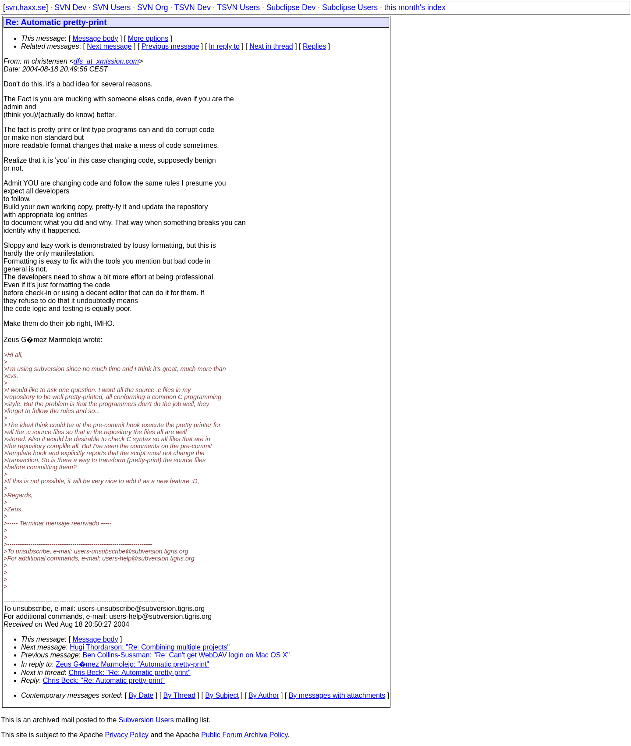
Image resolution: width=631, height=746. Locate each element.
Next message (109, 46)
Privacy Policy (127, 735)
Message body (95, 38)
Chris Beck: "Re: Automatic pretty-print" (130, 672)
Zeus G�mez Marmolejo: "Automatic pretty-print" (132, 664)
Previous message (170, 46)
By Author (263, 695)
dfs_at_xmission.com (106, 61)
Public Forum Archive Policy (244, 735)
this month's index (415, 7)
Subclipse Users (350, 7)
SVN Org (152, 7)
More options (148, 38)
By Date (140, 695)
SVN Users (111, 7)
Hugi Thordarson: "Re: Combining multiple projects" (150, 647)
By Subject (221, 695)
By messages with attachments (337, 695)
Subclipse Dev (291, 7)
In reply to (224, 46)
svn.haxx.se (25, 7)
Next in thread (271, 46)
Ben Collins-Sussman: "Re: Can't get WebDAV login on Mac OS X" (186, 655)
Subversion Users (146, 720)
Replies (314, 46)
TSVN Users (238, 7)
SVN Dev (70, 7)
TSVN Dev (192, 7)
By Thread (179, 695)
